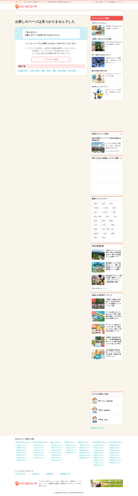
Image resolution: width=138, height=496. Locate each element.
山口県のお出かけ (99, 450)
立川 (95, 225)
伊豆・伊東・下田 (107, 229)
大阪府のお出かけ (84, 445)
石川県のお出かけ (39, 452)
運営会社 (35, 474)
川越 (103, 238)
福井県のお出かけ (39, 457)
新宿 (95, 220)
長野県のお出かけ (39, 445)
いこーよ (20, 2)
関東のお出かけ (55, 442)
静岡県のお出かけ (71, 452)
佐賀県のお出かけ (115, 448)
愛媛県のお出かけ (99, 457)
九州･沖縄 (72, 71)
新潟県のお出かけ (39, 450)
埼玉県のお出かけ (56, 452)
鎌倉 (111, 220)
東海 (48, 71)
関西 (54, 71)
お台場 (105, 208)
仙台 (95, 212)
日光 (115, 216)
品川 (107, 216)
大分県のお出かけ (115, 455)
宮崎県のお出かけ (115, 457)
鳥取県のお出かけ (99, 452)
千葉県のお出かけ (56, 450)
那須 (113, 208)
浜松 (95, 238)
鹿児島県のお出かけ (115, 460)
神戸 (111, 203)
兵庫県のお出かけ (84, 450)
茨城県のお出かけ (56, 460)
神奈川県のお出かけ (57, 448)
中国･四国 (62, 71)
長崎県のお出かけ (115, 450)
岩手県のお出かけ (21, 452)
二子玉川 (104, 212)
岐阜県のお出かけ (71, 448)
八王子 (103, 225)
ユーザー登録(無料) (110, 2)
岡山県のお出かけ (99, 448)
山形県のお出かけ (21, 457)
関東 (43, 71)
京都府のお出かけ (84, 448)
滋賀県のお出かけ (84, 457)
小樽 (104, 233)
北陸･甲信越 (34, 71)
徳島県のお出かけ (99, 465)
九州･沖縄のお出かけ (115, 442)
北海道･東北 (23, 71)
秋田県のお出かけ (21, 455)
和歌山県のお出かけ (85, 455)
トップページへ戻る (50, 59)
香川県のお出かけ (99, 462)
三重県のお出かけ (71, 450)
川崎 (113, 212)
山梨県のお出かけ (39, 448)
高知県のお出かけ (99, 460)
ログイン (120, 2)
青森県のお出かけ (21, 450)
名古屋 (95, 208)
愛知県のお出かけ (71, 445)
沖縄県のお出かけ (115, 462)
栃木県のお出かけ (56, 457)
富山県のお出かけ (39, 455)
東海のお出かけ (70, 442)
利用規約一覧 (65, 474)
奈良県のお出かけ (84, 452)
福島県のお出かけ (21, 460)
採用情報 (49, 474)
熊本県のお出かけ (115, 452)
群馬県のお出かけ (56, 455)
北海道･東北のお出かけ (23, 442)
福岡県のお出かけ (115, 445)
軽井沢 (95, 233)
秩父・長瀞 (97, 216)
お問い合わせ (20, 474)
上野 (103, 203)
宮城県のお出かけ (21, 448)
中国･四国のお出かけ (100, 442)
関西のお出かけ (83, 442)
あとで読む (99, 2)
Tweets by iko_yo (97, 428)
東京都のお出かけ (56, 445)
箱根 (95, 229)
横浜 (95, 203)
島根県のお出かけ (99, 455)
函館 (112, 233)
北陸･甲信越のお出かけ (40, 442)
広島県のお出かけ (99, 445)
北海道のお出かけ (21, 445)
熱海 (112, 225)
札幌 (103, 220)
